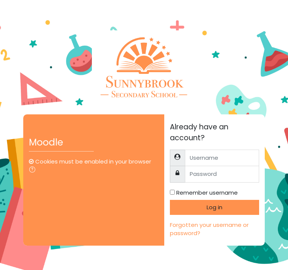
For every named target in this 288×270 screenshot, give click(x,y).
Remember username (207, 192)
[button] (34, 170)
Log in (214, 207)
